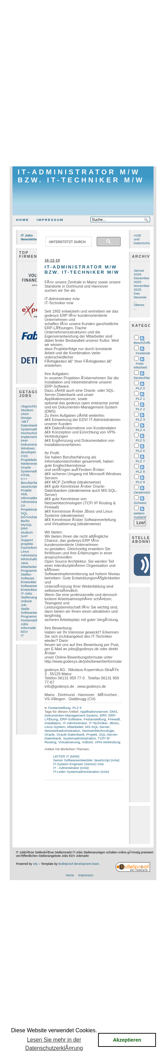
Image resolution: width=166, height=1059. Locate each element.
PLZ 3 (140, 419)
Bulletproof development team (78, 864)
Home (22, 220)
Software (27, 578)
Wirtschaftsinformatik (37, 559)
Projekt (26, 490)
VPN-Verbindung (107, 742)
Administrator (31, 555)
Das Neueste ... (140, 297)
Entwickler (28, 582)
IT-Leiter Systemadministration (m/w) (81, 771)
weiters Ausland (140, 515)
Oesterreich (142, 492)
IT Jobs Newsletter (29, 237)
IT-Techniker (98, 723)
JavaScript (29, 486)
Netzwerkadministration (62, 731)
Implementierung (33, 437)
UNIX (25, 414)
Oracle (26, 467)
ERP (24, 528)
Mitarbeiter (29, 567)
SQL (24, 513)
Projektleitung (31, 460)
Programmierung (33, 616)
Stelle (25, 609)
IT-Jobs (26, 593)
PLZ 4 (140, 430)
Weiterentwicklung (35, 463)
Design (26, 418)
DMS (113, 711)
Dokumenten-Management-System (71, 715)
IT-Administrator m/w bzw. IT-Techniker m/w (81, 176)
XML (24, 494)
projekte (27, 544)
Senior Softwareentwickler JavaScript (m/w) (86, 760)
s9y (35, 864)
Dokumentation (32, 444)
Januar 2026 (139, 272)
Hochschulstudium (35, 433)
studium (27, 532)
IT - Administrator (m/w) (71, 768)
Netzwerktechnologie (98, 731)
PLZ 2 (140, 409)
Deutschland (143, 378)
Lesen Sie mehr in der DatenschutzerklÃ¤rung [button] (54, 1044)
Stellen (26, 574)
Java (24, 563)
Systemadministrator (36, 429)
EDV (24, 632)
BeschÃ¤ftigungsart (149, 343)
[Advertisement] (83, 83)
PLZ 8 (140, 471)
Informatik (28, 628)
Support (27, 540)
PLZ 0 (140, 388)
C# (23, 505)
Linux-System (54, 727)
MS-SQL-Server (97, 727)
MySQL (26, 525)
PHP (24, 440)
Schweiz (140, 503)
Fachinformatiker (33, 547)
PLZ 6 (140, 451)
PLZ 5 (76, 708)
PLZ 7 (140, 461)
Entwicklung (30, 589)
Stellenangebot (32, 597)
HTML (25, 475)
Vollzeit (26, 601)
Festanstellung (32, 620)
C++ (24, 479)
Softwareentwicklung (36, 612)
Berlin (25, 521)
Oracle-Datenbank (70, 734)
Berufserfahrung (33, 483)
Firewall (114, 719)
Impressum (50, 220)
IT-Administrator (75, 723)
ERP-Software (71, 719)
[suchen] (68, 242)
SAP (24, 536)
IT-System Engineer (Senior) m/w (78, 764)
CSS (24, 456)
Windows (28, 448)
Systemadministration (79, 738)
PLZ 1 (140, 398)
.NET (25, 421)
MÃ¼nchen (29, 517)
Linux (25, 551)
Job (23, 605)
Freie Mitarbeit (140, 365)
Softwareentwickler (35, 586)
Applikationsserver (94, 711)
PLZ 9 (140, 482)
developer (28, 452)
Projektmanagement (36, 509)
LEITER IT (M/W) (66, 756)
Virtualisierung (69, 742)
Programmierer (32, 570)
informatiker (30, 498)
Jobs (24, 624)
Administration (32, 502)
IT (22, 635)
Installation (52, 723)
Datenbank (29, 425)
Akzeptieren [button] (127, 1040)
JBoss (114, 723)
